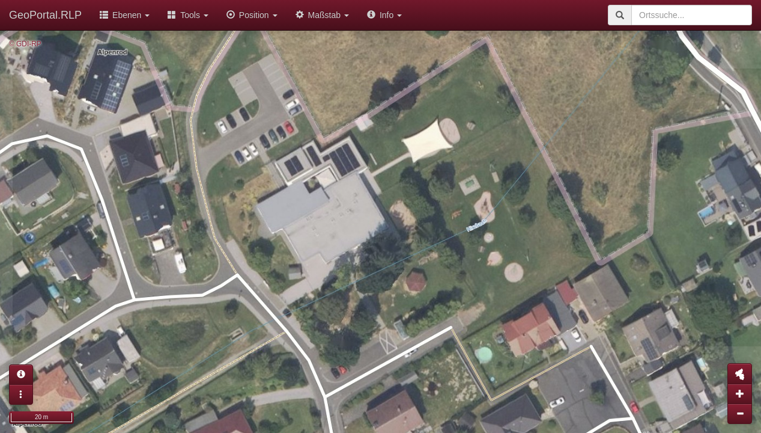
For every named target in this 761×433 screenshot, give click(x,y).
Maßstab (322, 15)
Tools (188, 15)
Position (251, 15)
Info (384, 15)
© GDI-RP (25, 44)
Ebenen (125, 15)
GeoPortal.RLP (45, 15)
